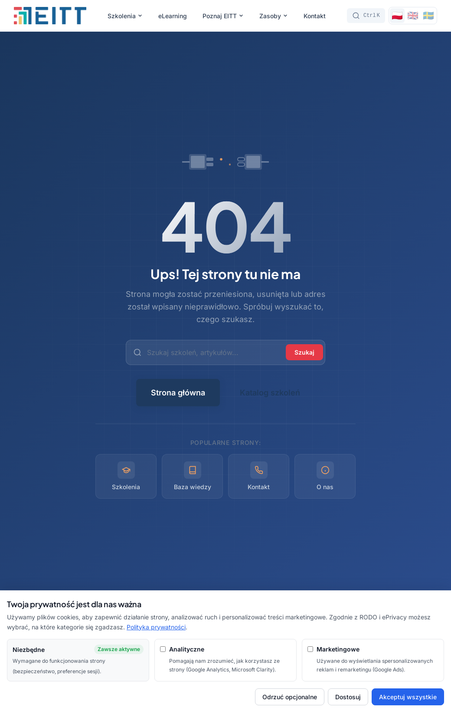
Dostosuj (348, 697)
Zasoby (273, 16)
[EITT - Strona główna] (50, 15)
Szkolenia (125, 16)
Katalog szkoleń (270, 392)
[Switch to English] (412, 15)
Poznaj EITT (223, 16)
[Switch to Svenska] (428, 15)
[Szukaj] (366, 15)
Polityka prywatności (156, 627)
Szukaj (304, 352)
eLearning (172, 16)
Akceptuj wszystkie (408, 697)
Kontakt (315, 16)
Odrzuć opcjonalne (289, 697)
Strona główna (178, 392)
